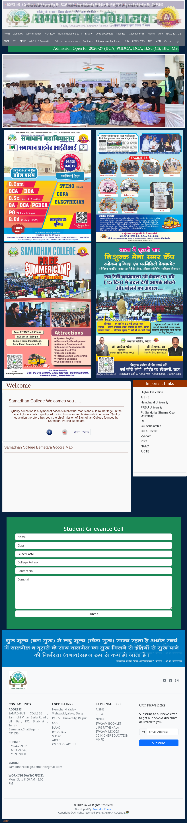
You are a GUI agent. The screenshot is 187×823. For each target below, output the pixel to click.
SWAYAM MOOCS (107, 732)
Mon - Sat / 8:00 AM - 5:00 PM (26, 779)
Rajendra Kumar (102, 809)
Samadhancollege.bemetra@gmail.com (35, 765)
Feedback (88, 41)
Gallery (58, 41)
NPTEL (100, 719)
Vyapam (146, 443)
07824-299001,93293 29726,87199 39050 (19, 748)
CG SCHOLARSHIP (64, 744)
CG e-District (149, 437)
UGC (55, 723)
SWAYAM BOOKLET (108, 724)
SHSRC (56, 736)
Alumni (151, 33)
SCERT (146, 394)
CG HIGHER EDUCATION (112, 736)
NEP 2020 (50, 33)
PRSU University (151, 414)
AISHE (23, 41)
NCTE (145, 388)
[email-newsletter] (162, 731)
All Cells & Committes (40, 41)
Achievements (72, 41)
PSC (144, 448)
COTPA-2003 (138, 41)
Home (7, 33)
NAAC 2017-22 (173, 33)
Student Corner (136, 33)
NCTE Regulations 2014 (70, 33)
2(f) (127, 41)
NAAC (145, 453)
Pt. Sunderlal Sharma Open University (158, 421)
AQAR (7, 41)
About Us (18, 33)
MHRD (100, 739)
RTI (14, 41)
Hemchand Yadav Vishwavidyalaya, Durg (67, 711)
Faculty (89, 33)
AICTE (145, 458)
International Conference (109, 41)
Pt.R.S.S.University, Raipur (69, 718)
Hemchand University (154, 409)
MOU (158, 41)
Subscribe (158, 743)
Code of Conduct (104, 33)
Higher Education (152, 399)
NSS (150, 41)
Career (167, 41)
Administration (34, 33)
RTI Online (59, 732)
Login (177, 41)
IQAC (160, 33)
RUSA (99, 714)
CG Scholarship (151, 432)
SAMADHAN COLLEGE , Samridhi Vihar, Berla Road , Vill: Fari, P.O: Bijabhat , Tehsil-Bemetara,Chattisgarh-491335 (28, 721)
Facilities (120, 33)
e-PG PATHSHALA (107, 728)
